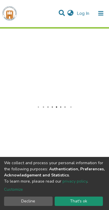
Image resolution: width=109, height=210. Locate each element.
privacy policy (74, 181)
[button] (70, 13)
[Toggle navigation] (101, 13)
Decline (28, 201)
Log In (83, 13)
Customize (13, 189)
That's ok (78, 201)
